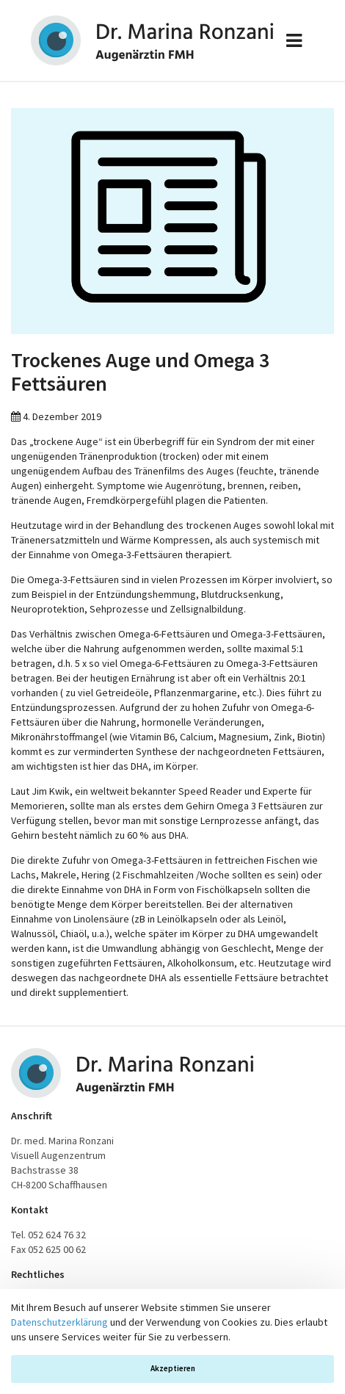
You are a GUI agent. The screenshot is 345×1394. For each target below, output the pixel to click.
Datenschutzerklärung (59, 1322)
